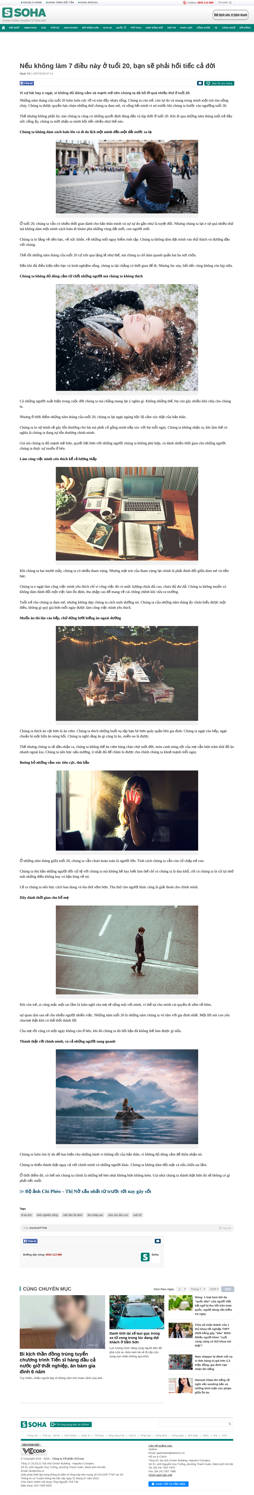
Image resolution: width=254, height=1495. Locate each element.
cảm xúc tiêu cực (118, 1215)
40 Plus (107, 28)
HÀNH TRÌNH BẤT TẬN (61, 2)
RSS (224, 1436)
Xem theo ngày (164, 1289)
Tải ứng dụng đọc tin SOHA (70, 1424)
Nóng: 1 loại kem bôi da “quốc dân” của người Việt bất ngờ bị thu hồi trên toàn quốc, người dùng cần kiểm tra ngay (213, 1306)
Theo (127, 1227)
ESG (43, 28)
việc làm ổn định (72, 1215)
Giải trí (171, 28)
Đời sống (245, 28)
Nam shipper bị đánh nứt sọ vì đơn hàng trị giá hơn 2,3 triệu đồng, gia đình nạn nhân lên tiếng (214, 1363)
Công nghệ (228, 28)
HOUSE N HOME (32, 2)
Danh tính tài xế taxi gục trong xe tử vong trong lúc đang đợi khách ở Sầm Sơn (134, 1338)
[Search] (192, 1423)
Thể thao (136, 28)
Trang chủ (32, 1436)
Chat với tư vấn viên (168, 1484)
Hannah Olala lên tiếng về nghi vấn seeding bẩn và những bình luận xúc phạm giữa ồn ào (213, 1386)
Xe (216, 28)
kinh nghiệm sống (47, 1215)
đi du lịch (26, 1215)
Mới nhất (14, 28)
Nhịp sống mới (154, 28)
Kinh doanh (71, 28)
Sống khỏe (203, 28)
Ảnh (215, 1436)
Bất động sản (90, 28)
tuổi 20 (137, 1215)
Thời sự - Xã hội (51, 1436)
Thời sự (54, 28)
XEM (228, 1289)
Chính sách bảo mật (160, 1475)
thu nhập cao (95, 1215)
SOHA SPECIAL (89, 2)
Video (206, 1436)
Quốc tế (121, 28)
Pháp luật (186, 28)
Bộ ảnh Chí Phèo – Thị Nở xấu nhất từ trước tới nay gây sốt (88, 1191)
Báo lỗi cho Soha (222, 83)
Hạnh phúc (30, 28)
